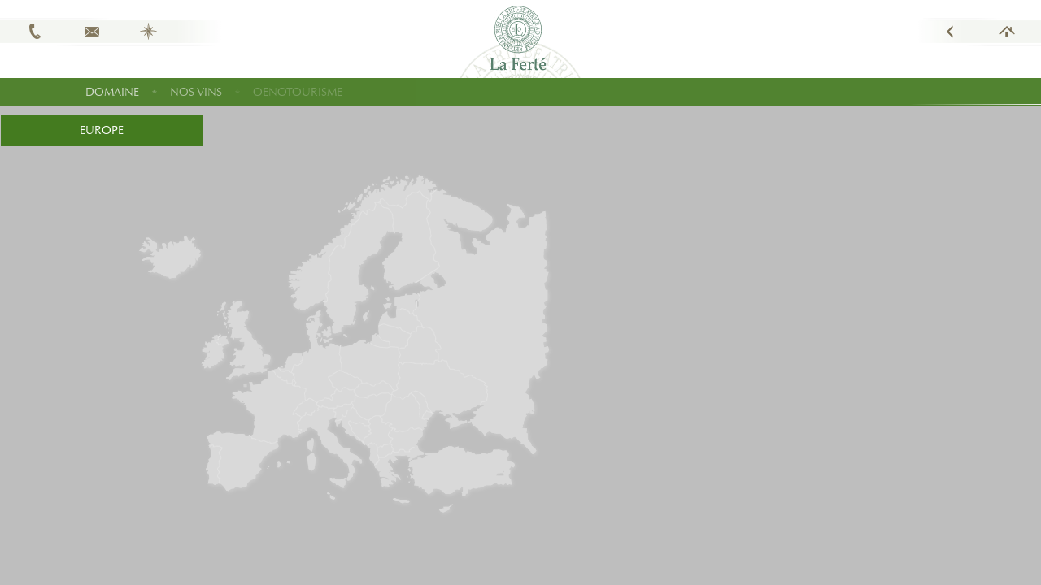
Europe (102, 130)
